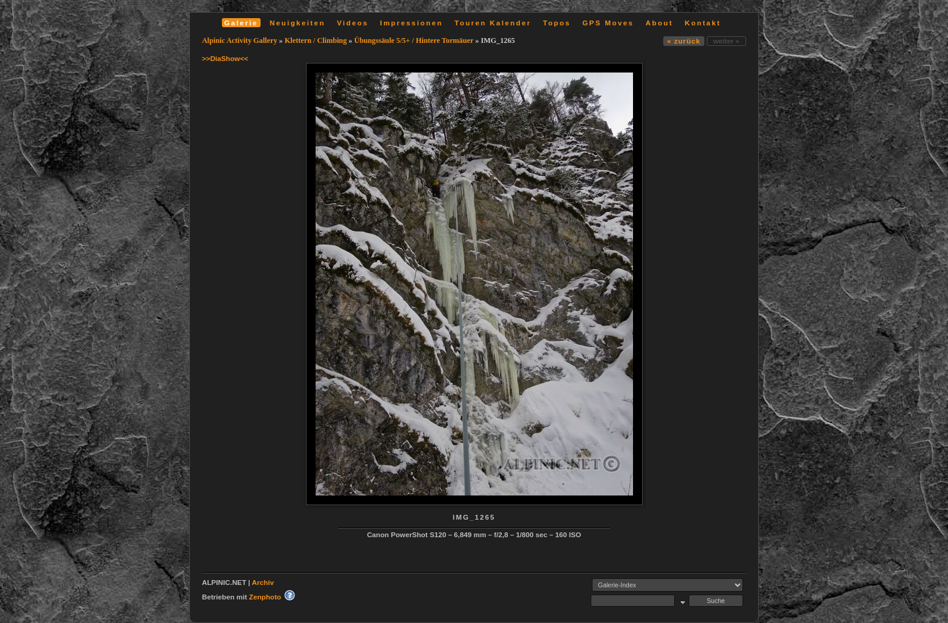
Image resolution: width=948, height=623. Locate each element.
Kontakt (702, 23)
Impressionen (411, 23)
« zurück (683, 41)
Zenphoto (265, 597)
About (659, 23)
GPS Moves (608, 23)
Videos (352, 23)
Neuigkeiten (297, 23)
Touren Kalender (493, 23)
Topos (557, 23)
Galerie (241, 23)
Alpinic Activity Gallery (240, 40)
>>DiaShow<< (225, 58)
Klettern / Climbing (316, 40)
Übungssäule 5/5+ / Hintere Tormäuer (413, 40)
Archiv (263, 582)
